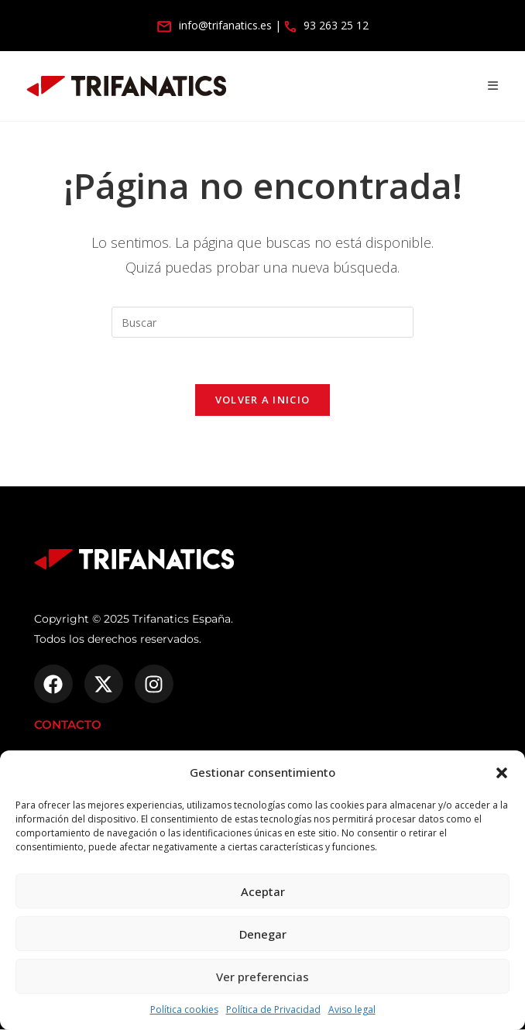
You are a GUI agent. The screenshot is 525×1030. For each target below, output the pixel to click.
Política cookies (184, 1009)
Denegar (263, 934)
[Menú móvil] (493, 85)
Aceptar (263, 891)
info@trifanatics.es (214, 25)
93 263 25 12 (326, 25)
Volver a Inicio (263, 400)
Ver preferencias (262, 976)
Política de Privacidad (273, 1009)
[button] (502, 773)
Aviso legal (352, 1009)
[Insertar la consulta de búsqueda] (262, 322)
